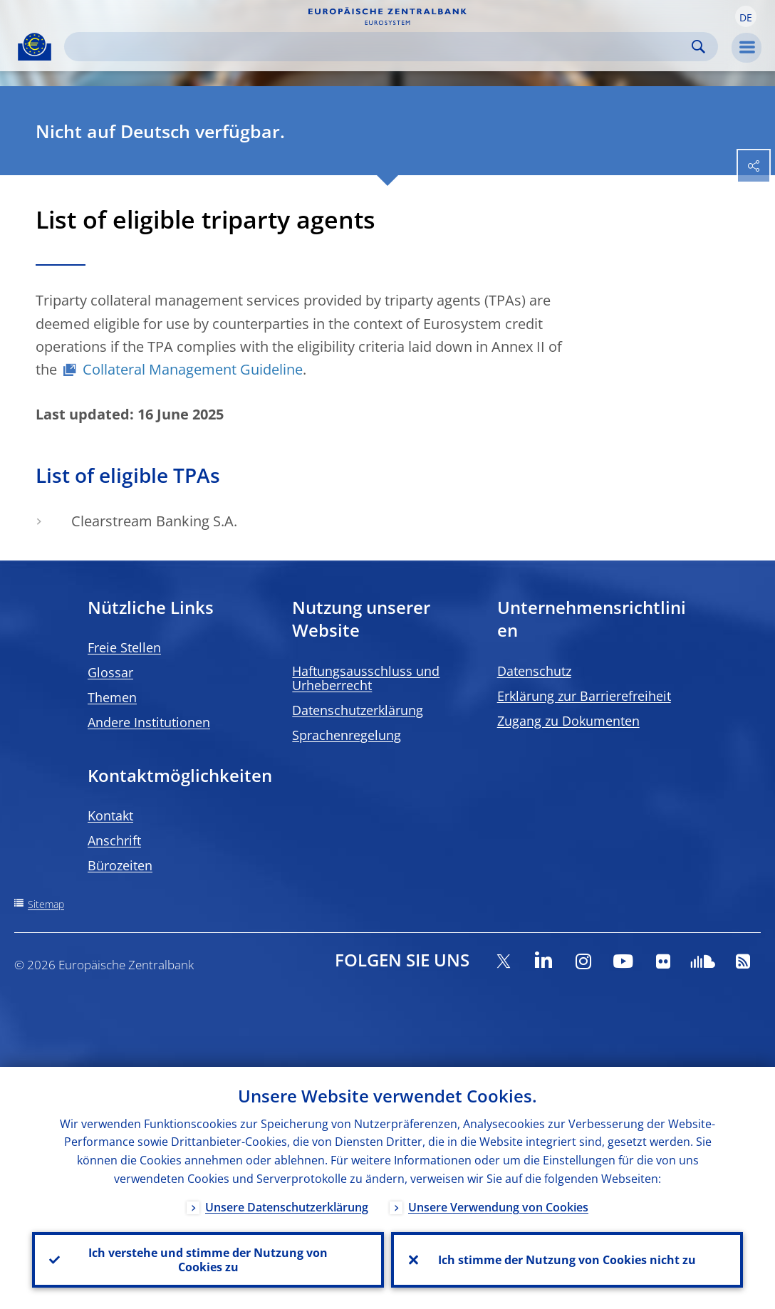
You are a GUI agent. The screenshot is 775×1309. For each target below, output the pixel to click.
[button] (745, 16)
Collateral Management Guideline (193, 369)
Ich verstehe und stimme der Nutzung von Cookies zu (208, 1260)
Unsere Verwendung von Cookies (498, 1207)
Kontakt (110, 815)
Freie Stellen (124, 647)
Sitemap (46, 904)
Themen (112, 697)
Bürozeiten (120, 865)
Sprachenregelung (346, 735)
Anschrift (114, 840)
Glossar (110, 672)
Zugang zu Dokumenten (568, 720)
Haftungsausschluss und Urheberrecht (365, 678)
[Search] (380, 46)
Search (698, 46)
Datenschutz (534, 670)
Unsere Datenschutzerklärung (286, 1207)
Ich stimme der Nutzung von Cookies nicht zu (567, 1260)
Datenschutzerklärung (357, 710)
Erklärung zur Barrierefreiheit (584, 695)
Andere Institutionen (149, 722)
